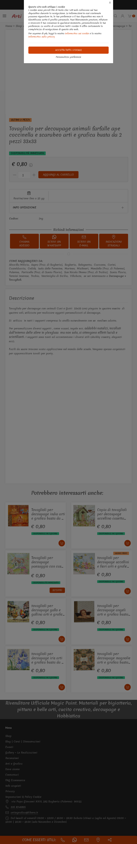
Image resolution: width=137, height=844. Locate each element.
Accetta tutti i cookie (68, 50)
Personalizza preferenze (68, 57)
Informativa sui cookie (77, 33)
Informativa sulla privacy (41, 36)
